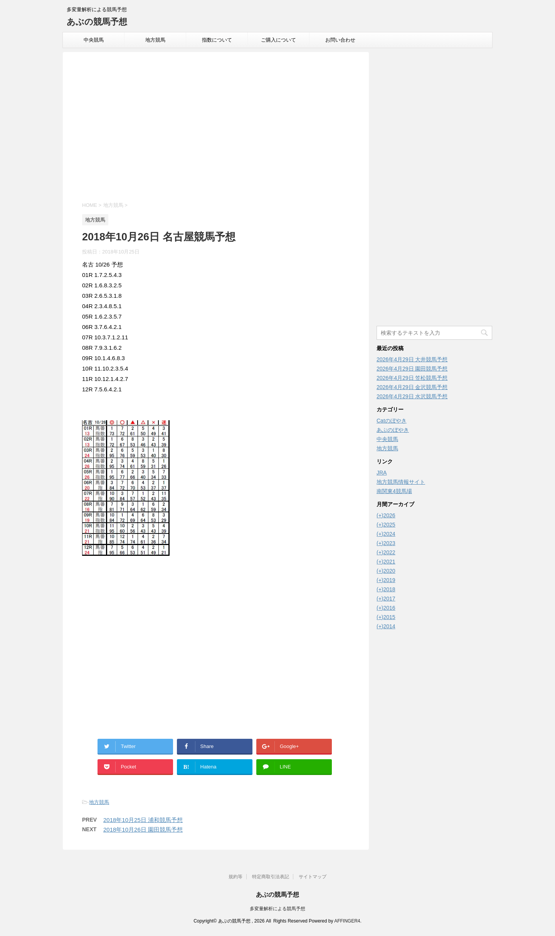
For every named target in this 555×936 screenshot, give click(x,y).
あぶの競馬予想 (97, 22)
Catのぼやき (392, 421)
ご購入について (278, 40)
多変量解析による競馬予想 (277, 908)
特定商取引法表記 (270, 876)
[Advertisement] (216, 128)
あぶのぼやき (393, 430)
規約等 (235, 876)
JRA (382, 473)
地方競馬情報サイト (401, 482)
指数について (217, 40)
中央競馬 (94, 40)
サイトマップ (312, 876)
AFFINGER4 (347, 921)
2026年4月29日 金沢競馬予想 (412, 387)
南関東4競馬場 (394, 491)
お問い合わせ (340, 40)
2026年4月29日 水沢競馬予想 (412, 396)
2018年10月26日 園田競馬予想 (143, 829)
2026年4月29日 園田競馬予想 (412, 369)
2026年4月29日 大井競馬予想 (412, 359)
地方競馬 (155, 40)
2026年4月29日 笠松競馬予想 (412, 378)
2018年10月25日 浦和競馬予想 (143, 820)
